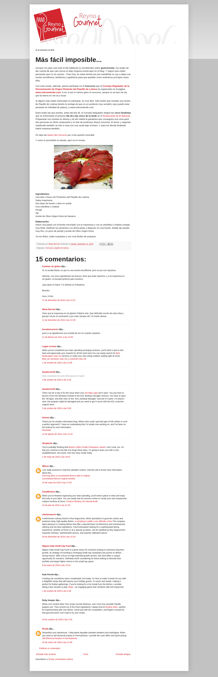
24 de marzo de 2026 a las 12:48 (57, 642)
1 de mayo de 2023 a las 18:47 (56, 457)
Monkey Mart (111, 607)
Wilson (45, 466)
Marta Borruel (49, 309)
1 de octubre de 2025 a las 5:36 (56, 591)
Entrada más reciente (46, 654)
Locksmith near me (77, 359)
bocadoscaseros (50, 329)
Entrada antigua (123, 654)
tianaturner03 (48, 372)
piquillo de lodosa (61, 248)
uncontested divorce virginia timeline (58, 478)
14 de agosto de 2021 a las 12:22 (57, 434)
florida (45, 629)
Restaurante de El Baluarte (116, 116)
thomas (46, 417)
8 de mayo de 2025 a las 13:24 (56, 565)
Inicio (85, 654)
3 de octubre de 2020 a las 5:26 (56, 380)
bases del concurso (57, 135)
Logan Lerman (49, 346)
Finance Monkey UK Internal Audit (82, 501)
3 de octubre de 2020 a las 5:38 (56, 408)
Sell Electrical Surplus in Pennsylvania (59, 638)
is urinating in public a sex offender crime (93, 521)
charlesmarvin (49, 514)
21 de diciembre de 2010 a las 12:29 (59, 320)
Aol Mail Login (91, 393)
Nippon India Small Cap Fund (56, 546)
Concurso (49, 248)
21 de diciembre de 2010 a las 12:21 (59, 300)
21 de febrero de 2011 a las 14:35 (57, 337)
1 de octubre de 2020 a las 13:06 (57, 363)
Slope (70, 587)
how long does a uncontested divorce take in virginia (66, 475)
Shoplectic (47, 443)
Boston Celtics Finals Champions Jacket (87, 447)
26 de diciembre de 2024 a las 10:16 (59, 537)
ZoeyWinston (48, 492)
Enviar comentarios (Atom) (61, 659)
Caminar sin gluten (51, 266)
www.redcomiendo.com (48, 92)
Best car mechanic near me (54, 359)
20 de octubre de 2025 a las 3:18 (57, 619)
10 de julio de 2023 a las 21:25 (56, 505)
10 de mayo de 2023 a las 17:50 (57, 482)
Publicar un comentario (49, 648)
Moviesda (46, 430)
